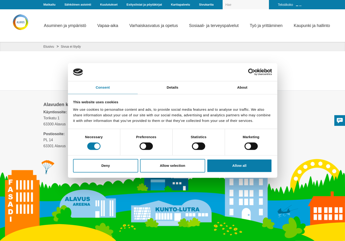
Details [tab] (172, 87)
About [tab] (242, 87)
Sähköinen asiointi (77, 4)
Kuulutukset (108, 4)
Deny (105, 166)
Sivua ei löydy (71, 46)
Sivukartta (206, 4)
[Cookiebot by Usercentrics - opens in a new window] (251, 71)
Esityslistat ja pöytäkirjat (144, 4)
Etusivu (49, 46)
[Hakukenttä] (246, 4)
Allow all (239, 166)
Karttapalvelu (180, 4)
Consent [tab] (103, 87)
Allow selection (172, 166)
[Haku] (266, 1)
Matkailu (50, 4)
